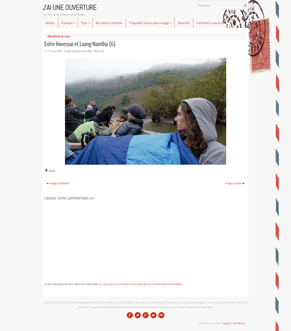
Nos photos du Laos (58, 36)
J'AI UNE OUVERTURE (70, 7)
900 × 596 (92, 51)
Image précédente (57, 183)
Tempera (226, 323)
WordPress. (239, 323)
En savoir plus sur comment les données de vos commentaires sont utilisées (141, 284)
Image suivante (235, 183)
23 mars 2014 (55, 51)
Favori (52, 170)
